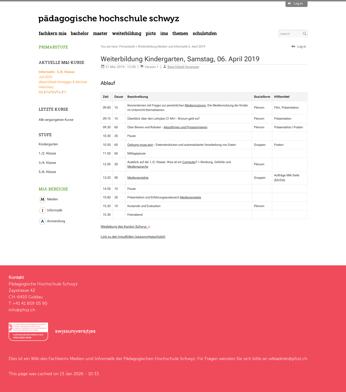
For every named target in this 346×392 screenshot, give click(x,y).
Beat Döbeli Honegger (183, 67)
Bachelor (80, 33)
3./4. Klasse (47, 163)
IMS (164, 33)
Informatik (50, 210)
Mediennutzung (195, 105)
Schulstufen (205, 33)
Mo (41, 92)
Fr (65, 92)
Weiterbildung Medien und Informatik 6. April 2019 (171, 46)
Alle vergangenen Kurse (56, 120)
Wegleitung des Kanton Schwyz (126, 226)
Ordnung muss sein (140, 145)
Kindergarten (48, 144)
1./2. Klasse (47, 153)
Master (100, 33)
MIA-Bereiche (53, 188)
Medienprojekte (137, 177)
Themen (180, 33)
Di (47, 92)
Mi (53, 92)
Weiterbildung (126, 33)
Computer (189, 162)
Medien (48, 199)
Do (59, 92)
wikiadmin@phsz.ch (288, 358)
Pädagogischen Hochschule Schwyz (159, 358)
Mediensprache (137, 166)
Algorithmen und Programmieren (185, 127)
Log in (298, 3)
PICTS (151, 33)
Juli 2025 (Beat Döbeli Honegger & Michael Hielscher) (63, 79)
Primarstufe (53, 46)
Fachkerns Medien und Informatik (82, 358)
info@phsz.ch (22, 309)
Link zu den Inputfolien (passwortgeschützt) (133, 237)
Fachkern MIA (52, 33)
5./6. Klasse (47, 172)
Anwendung (52, 221)
